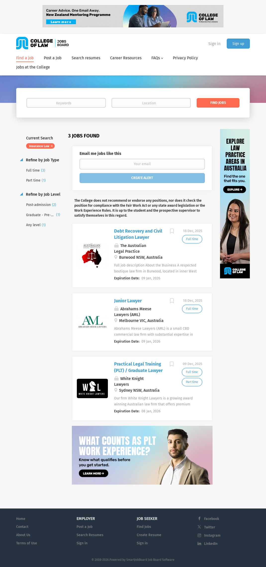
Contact (22, 527)
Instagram (212, 535)
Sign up (238, 44)
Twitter (209, 527)
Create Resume (149, 535)
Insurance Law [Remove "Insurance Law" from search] (39, 146)
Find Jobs (218, 103)
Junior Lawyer (128, 301)
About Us (23, 535)
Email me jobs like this (100, 153)
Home (20, 519)
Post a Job (84, 527)
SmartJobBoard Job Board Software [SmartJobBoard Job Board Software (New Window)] (150, 560)
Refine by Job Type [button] (42, 160)
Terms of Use (26, 543)
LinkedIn (211, 544)
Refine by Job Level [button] (42, 194)
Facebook (211, 519)
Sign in (214, 43)
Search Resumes (90, 535)
